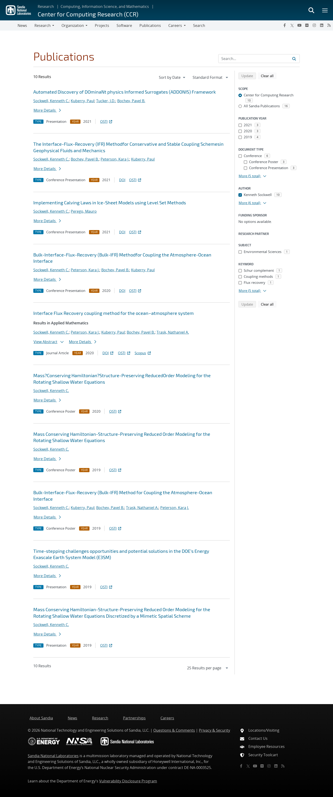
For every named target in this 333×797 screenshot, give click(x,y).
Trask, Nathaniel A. (173, 332)
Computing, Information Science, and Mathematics (105, 6)
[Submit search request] (294, 58)
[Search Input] (259, 58)
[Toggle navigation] (9, 25)
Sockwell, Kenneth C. (51, 100)
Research (46, 6)
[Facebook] (284, 25)
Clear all (269, 75)
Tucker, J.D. (105, 100)
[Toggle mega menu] (325, 10)
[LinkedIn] (321, 25)
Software (124, 25)
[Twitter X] (292, 25)
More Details (47, 110)
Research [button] (42, 25)
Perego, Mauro (84, 211)
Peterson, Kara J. (115, 159)
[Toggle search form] (311, 10)
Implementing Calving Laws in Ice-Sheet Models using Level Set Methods (109, 202)
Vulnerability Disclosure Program (128, 781)
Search (199, 25)
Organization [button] (73, 25)
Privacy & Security (214, 730)
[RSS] (329, 25)
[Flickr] (306, 25)
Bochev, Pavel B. (131, 100)
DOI (122, 179)
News (22, 25)
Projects (102, 25)
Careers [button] (175, 25)
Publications (150, 25)
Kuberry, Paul (82, 100)
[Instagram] (314, 25)
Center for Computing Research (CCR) (88, 14)
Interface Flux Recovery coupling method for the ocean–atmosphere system (113, 313)
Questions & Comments (174, 730)
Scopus (143, 353)
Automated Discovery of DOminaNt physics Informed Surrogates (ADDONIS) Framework (124, 92)
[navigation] (172, 77)
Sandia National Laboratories (53, 755)
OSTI (106, 121)
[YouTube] (299, 25)
